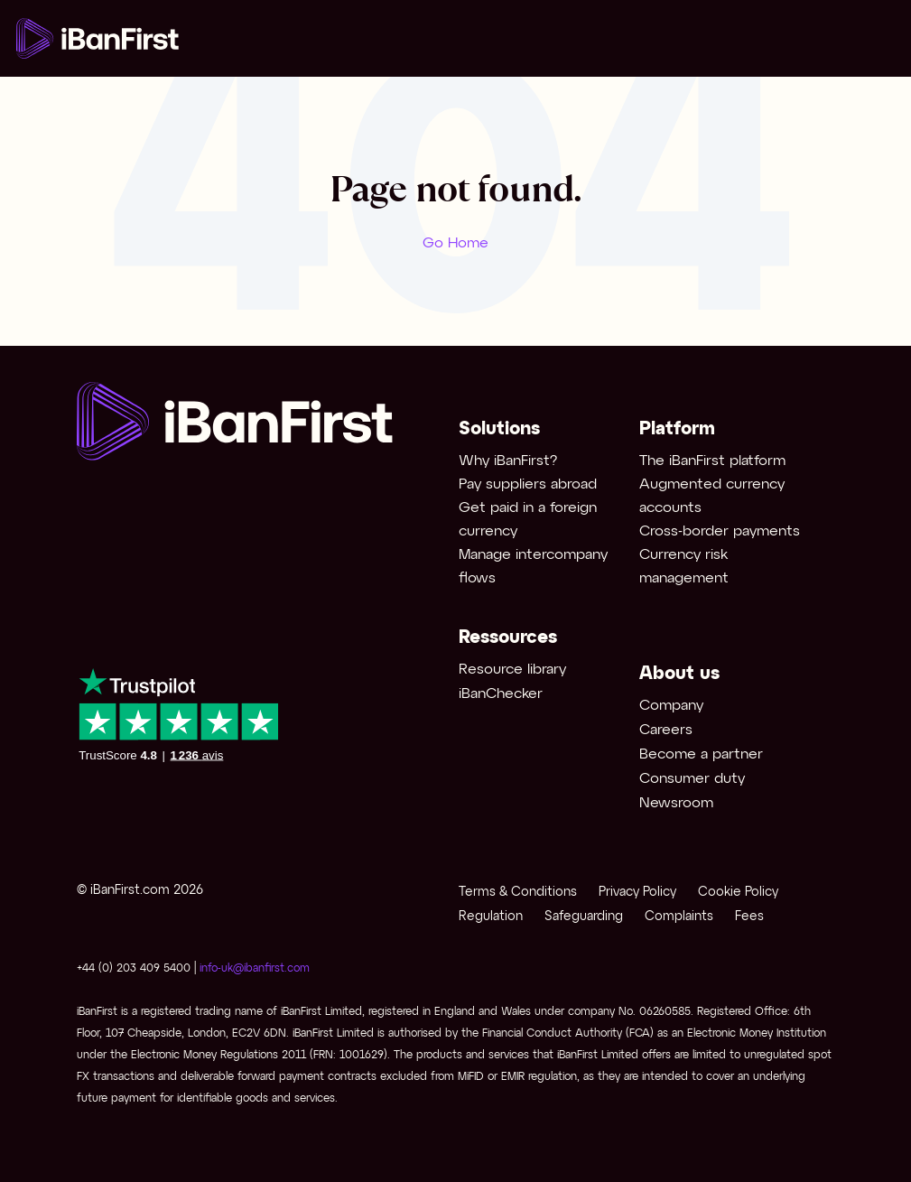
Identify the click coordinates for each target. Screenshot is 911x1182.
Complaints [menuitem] (679, 917)
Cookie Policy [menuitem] (738, 892)
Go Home (455, 243)
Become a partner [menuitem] (701, 754)
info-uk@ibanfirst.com (255, 968)
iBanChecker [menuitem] (501, 694)
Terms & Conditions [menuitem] (518, 892)
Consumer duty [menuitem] (692, 779)
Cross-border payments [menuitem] (719, 531)
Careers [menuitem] (666, 730)
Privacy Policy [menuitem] (637, 892)
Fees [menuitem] (749, 917)
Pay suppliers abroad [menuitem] (528, 484)
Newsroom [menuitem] (676, 803)
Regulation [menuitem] (491, 917)
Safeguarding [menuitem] (583, 917)
